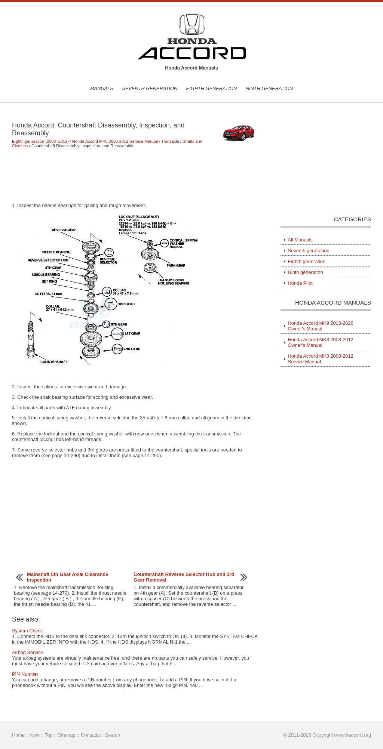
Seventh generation (149, 88)
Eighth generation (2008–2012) (40, 141)
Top (49, 735)
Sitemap (67, 735)
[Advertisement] (135, 175)
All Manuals (300, 240)
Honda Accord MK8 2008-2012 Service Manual (115, 141)
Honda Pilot (300, 283)
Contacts (90, 735)
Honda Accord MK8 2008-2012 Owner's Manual (320, 342)
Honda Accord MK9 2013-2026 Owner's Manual (320, 326)
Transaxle (170, 141)
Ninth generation (269, 88)
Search (112, 735)
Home (18, 735)
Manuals (101, 88)
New (35, 735)
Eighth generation (211, 88)
